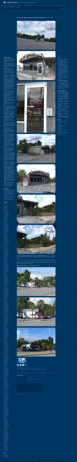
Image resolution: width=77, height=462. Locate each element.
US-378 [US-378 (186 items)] (67, 87)
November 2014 (6, 359)
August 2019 (6, 297)
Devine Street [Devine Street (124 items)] (60, 66)
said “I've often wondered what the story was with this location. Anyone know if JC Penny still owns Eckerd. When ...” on (9, 154)
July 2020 (5, 285)
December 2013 (6, 371)
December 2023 (6, 240)
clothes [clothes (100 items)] (65, 63)
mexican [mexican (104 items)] (59, 77)
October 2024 (6, 229)
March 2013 (6, 381)
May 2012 (5, 392)
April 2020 (5, 288)
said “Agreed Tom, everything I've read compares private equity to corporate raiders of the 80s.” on (9, 69)
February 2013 (6, 382)
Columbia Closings (11, 2)
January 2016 (6, 344)
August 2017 (6, 323)
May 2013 (5, 379)
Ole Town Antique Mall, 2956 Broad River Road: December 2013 (63, 103)
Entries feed (6, 454)
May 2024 (5, 235)
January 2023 (6, 252)
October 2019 (6, 295)
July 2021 (5, 272)
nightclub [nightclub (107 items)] (62, 77)
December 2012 (6, 384)
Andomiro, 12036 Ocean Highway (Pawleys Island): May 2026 (9, 199)
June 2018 (5, 312)
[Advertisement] (38, 13)
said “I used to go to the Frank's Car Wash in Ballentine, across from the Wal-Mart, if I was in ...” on (9, 139)
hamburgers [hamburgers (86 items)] (60, 72)
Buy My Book (19, 5)
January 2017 (6, 331)
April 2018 (5, 314)
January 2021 (6, 278)
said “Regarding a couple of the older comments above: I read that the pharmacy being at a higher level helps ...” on (9, 171)
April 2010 (5, 419)
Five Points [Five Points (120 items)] (62, 68)
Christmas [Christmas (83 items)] (61, 63)
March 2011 (6, 407)
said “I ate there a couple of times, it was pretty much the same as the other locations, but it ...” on (9, 158)
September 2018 (6, 309)
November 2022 (6, 254)
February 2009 (6, 434)
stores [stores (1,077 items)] (62, 84)
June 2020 (5, 286)
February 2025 (6, 225)
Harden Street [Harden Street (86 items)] (63, 73)
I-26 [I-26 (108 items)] (63, 74)
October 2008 (6, 439)
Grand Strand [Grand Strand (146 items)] (62, 71)
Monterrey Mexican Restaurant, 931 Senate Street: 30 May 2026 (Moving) (9, 197)
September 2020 (6, 283)
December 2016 (6, 332)
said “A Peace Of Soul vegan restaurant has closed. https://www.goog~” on (9, 120)
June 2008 (5, 443)
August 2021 (6, 271)
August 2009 (6, 428)
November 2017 (6, 320)
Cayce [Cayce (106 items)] (59, 63)
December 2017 (6, 319)
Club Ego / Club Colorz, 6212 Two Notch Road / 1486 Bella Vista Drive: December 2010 (63, 96)
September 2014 (6, 361)
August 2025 (6, 218)
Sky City (59, 130)
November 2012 (6, 385)
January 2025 (6, 226)
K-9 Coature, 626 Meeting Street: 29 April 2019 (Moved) (31, 17)
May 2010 (5, 418)
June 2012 (5, 391)
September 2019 (6, 296)
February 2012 (6, 395)
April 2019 (5, 301)
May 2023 (5, 248)
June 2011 (5, 404)
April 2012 (5, 393)
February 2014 (6, 369)
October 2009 (6, 426)
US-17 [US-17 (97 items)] (64, 87)
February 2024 (6, 238)
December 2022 (6, 253)
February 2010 (6, 421)
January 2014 (6, 370)
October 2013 (6, 373)
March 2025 (6, 224)
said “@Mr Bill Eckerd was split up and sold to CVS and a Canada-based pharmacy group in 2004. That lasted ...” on (9, 144)
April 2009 (5, 432)
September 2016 (6, 335)
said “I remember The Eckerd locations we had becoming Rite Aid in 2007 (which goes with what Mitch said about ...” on (9, 65)
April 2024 (5, 236)
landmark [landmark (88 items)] (67, 74)
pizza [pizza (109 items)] (61, 78)
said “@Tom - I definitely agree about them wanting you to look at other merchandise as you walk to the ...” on (9, 135)
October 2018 (6, 308)
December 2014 (6, 358)
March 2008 (6, 446)
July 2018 (5, 311)
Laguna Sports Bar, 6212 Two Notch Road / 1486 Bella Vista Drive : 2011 (9, 190)
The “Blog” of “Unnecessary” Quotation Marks (62, 126)
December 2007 (6, 450)
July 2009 (5, 429)
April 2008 (5, 445)
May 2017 (5, 326)
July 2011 (5, 403)
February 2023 (6, 251)
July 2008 (5, 442)
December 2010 (6, 410)
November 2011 (6, 398)
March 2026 (6, 211)
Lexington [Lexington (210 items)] (60, 76)
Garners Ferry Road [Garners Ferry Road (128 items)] (62, 70)
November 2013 (6, 372)
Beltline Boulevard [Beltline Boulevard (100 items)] (61, 59)
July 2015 (5, 350)
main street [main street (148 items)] (65, 76)
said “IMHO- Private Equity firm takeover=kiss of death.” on (9, 89)
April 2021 (5, 275)
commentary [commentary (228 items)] (61, 64)
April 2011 (5, 406)
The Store (18, 6)
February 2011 (6, 408)
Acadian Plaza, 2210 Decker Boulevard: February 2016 (62, 111)
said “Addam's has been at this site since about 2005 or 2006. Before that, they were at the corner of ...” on (9, 107)
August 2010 (6, 415)
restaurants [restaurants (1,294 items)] (62, 80)
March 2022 (6, 263)
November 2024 (6, 228)
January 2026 (6, 213)
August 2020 (6, 284)
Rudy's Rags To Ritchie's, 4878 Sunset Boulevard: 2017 (62, 101)
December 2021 (6, 266)
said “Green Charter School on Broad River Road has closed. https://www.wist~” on (9, 72)
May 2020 (5, 287)
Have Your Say (35, 5)
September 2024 (6, 230)
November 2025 (6, 215)
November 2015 (6, 346)
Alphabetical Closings (12, 5)
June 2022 (5, 260)
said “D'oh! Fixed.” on (9, 116)
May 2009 (5, 431)
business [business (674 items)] (63, 62)
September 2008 (6, 440)
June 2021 (5, 273)
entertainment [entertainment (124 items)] (66, 66)
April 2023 (5, 249)
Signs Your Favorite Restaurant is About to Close (57, 5)
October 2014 (6, 360)
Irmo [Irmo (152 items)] (65, 74)
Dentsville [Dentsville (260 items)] (64, 65)
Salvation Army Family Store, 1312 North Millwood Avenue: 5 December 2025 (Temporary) (63, 116)
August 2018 (6, 310)
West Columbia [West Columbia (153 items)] (61, 88)
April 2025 (5, 223)
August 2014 (6, 362)
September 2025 (6, 217)
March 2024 (6, 237)
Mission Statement (42, 5)
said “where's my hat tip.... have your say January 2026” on (9, 167)
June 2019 (5, 299)
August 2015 (6, 349)
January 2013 (6, 383)
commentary (6, 204)
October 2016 (6, 334)
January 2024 (6, 239)
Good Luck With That (27, 5)
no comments (49, 17)
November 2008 (6, 438)
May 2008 (5, 444)
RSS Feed (64, 8)
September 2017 (6, 322)
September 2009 (6, 427)
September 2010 (6, 414)
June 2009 (5, 430)
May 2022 (5, 261)
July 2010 (5, 416)
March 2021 (6, 276)
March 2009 (6, 433)
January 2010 (6, 422)
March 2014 (6, 368)
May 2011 (5, 405)
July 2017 (5, 324)
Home (5, 5)
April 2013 (5, 380)
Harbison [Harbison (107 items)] (63, 72)
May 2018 (5, 313)
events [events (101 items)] (59, 68)
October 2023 (6, 242)
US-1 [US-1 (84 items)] (62, 87)
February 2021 (6, 277)
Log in (5, 453)
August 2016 (6, 336)
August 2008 (6, 441)
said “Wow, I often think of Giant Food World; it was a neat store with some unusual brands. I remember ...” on (9, 149)
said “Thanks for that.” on (9, 95)
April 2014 (5, 367)
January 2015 (6, 357)
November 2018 (6, 307)
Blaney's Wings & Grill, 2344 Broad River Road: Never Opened (63, 106)
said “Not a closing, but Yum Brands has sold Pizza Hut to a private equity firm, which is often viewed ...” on (9, 91)
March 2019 (6, 302)
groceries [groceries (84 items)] (67, 71)
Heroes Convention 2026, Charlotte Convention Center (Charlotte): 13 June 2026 (9, 194)
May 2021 (5, 274)
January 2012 (6, 396)
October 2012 (6, 386)
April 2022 (5, 262)
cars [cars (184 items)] (68, 62)
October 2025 (6, 216)
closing (5, 203)
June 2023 (5, 247)
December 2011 (6, 397)
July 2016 (5, 337)
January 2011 (6, 409)
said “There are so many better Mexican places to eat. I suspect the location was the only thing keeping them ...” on (9, 129)
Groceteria (59, 127)
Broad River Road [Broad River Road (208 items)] (62, 59)
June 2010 (5, 417)
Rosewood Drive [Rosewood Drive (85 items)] (60, 82)
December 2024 (6, 227)
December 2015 (6, 345)
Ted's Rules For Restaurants (9, 6)
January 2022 (6, 265)
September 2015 (6, 348)
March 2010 (6, 420)
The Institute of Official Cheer (62, 129)
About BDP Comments (7, 186)
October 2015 (6, 347)
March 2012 (6, 394)
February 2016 (6, 343)
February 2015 (6, 356)
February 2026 (6, 212)
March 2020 (6, 289)
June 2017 (5, 325)
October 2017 (6, 321)
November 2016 (6, 333)
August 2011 (6, 402)
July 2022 (5, 259)
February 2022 (6, 264)
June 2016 (5, 338)
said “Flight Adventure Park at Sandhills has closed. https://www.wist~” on (9, 103)
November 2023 (6, 241)
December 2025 (6, 214)
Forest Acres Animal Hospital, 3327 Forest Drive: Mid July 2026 (9, 192)
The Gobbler (60, 128)
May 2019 (5, 300)
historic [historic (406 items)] (60, 74)
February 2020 (6, 290)
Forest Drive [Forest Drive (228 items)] (64, 69)
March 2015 (6, 355)
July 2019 (5, 298)
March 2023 (6, 250)
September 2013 (6, 374)
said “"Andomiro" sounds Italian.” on (9, 179)
